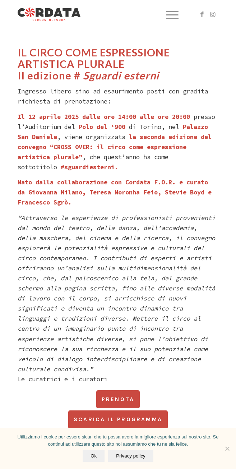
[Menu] (169, 14)
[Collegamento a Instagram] (213, 14)
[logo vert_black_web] (98, 14)
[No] (227, 448)
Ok (94, 456)
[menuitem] (169, 14)
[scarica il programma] (118, 419)
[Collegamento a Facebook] (202, 14)
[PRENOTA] (118, 399)
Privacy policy (130, 456)
